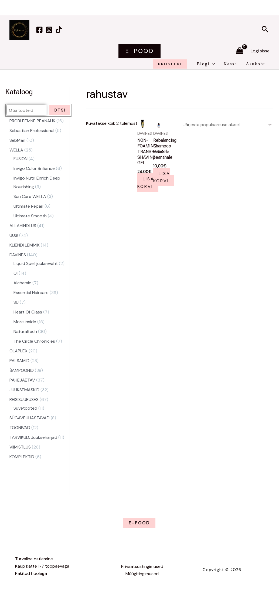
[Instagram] (49, 29)
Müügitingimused (142, 574)
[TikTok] (58, 29)
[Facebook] (39, 29)
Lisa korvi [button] (145, 182)
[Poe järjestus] (226, 124)
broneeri (170, 64)
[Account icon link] (260, 51)
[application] (212, 64)
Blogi (206, 64)
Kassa (230, 64)
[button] (264, 30)
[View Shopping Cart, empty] (239, 51)
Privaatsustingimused (142, 566)
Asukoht (255, 64)
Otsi (60, 110)
